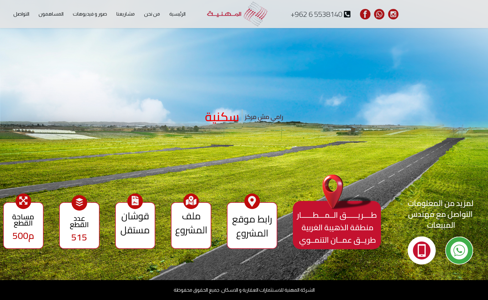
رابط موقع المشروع (252, 226)
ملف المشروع (191, 223)
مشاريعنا (125, 14)
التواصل (21, 14)
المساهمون (51, 14)
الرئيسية (177, 14)
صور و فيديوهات (90, 14)
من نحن (152, 14)
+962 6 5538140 (320, 14)
